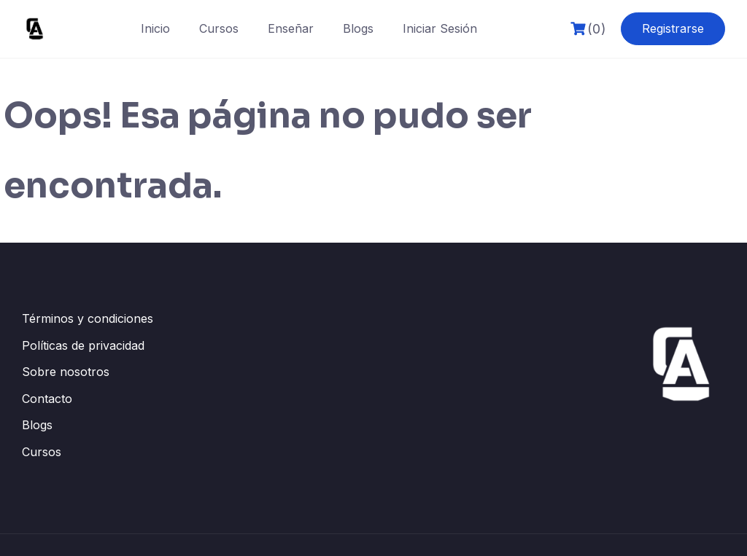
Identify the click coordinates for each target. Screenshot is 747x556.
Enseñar (291, 28)
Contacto (47, 398)
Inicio (155, 28)
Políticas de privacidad (83, 345)
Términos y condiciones (87, 318)
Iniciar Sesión (440, 28)
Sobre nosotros (65, 371)
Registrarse (673, 28)
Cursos (219, 28)
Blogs (358, 28)
